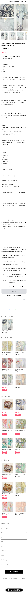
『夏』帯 (3, 555)
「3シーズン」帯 (4, 564)
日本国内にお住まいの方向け (14, 295)
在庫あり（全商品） (5, 528)
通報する (25, 299)
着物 (2, 532)
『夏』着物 (3, 551)
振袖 (2, 541)
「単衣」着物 (4, 560)
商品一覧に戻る (14, 572)
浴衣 (2, 546)
